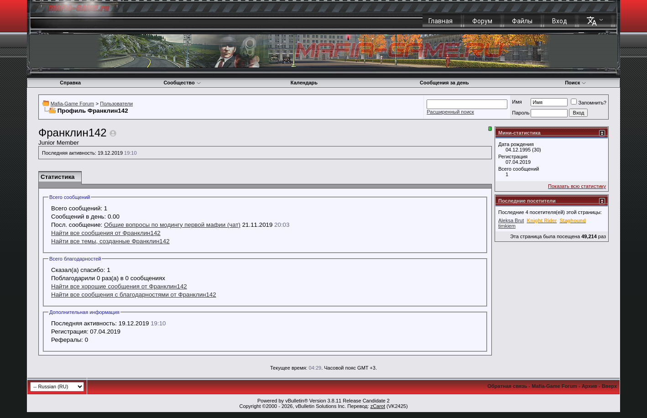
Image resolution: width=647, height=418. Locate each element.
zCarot (377, 406)
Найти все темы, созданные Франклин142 (110, 241)
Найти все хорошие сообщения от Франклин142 (119, 286)
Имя (517, 101)
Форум (482, 21)
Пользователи (116, 103)
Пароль (520, 112)
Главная (440, 21)
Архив (589, 386)
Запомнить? (588, 102)
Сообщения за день (444, 82)
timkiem (507, 226)
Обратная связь (507, 386)
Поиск (575, 82)
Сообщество (182, 82)
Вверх (609, 386)
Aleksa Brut (511, 220)
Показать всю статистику (577, 186)
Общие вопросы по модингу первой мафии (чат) (172, 224)
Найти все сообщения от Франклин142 (106, 233)
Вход (559, 21)
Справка (70, 82)
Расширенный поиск (450, 112)
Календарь (304, 82)
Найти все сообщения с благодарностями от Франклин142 (133, 294)
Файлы (522, 21)
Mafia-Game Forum (72, 103)
